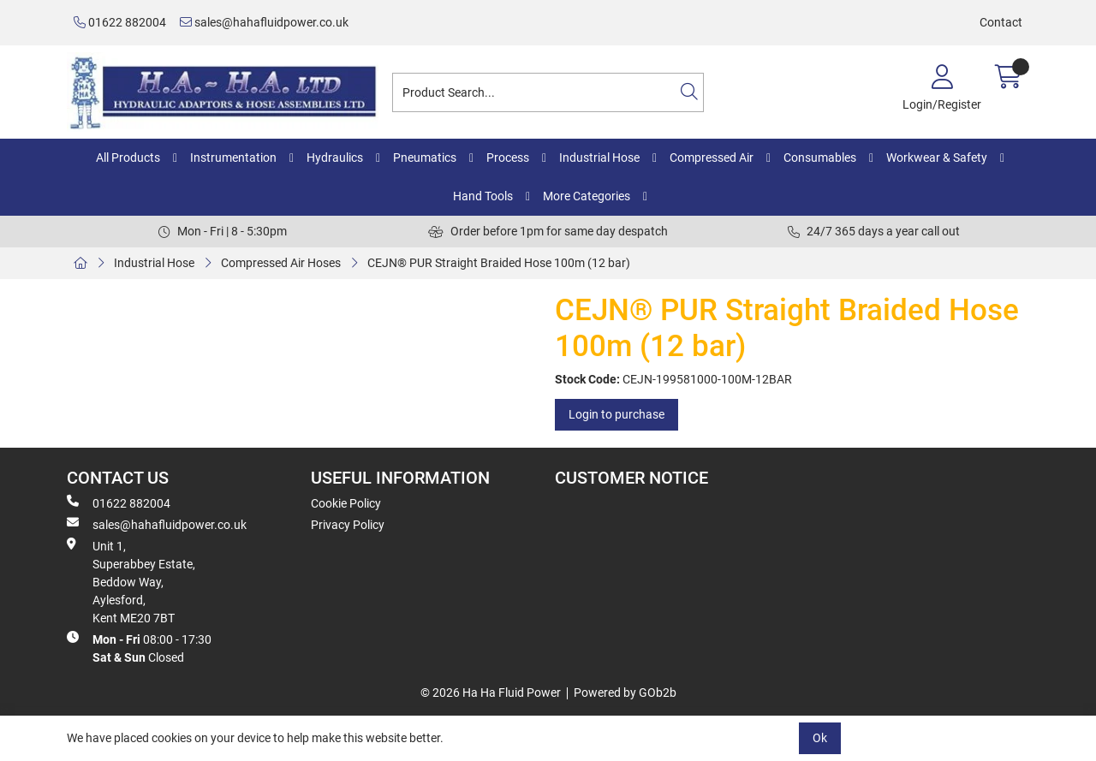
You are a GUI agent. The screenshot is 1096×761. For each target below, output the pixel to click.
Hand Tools (483, 196)
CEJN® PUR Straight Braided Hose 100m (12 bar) (498, 263)
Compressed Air (712, 157)
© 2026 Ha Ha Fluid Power (490, 692)
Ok (820, 738)
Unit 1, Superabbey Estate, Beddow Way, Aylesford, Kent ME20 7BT (131, 581)
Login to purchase (616, 414)
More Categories (586, 196)
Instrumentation (233, 157)
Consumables (819, 157)
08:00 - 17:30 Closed (139, 647)
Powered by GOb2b (625, 692)
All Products (128, 157)
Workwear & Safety (936, 157)
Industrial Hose (599, 157)
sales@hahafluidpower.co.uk (264, 22)
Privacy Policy (347, 525)
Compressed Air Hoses (281, 263)
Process (507, 157)
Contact (1001, 22)
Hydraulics (335, 157)
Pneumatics (424, 157)
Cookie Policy (346, 503)
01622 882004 (120, 22)
